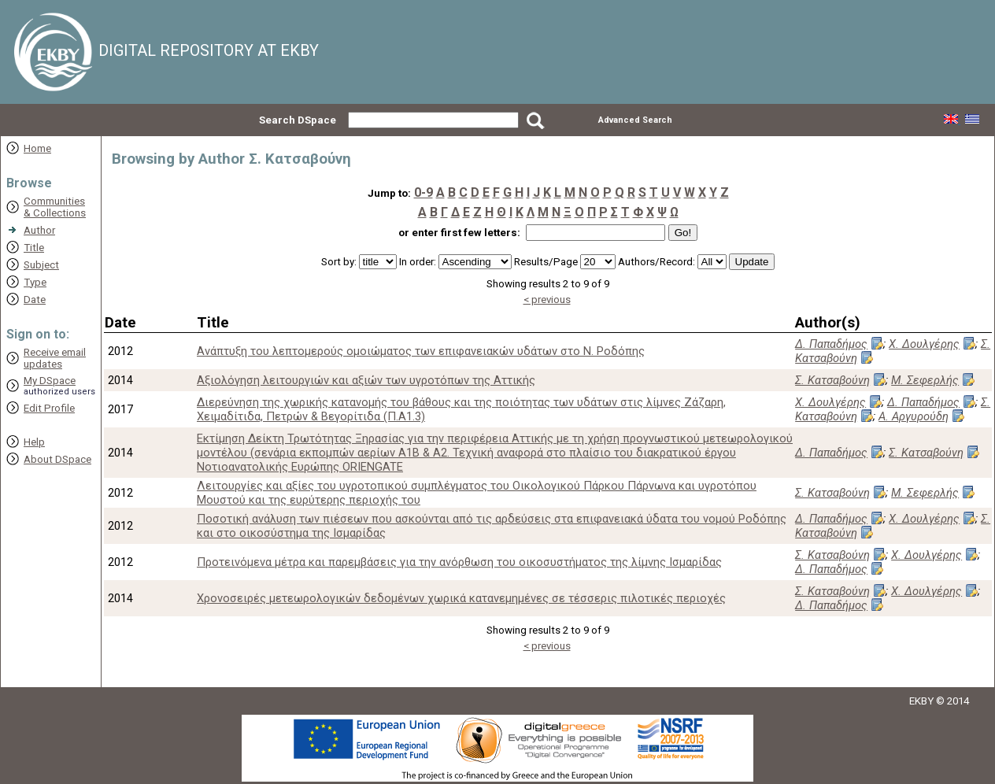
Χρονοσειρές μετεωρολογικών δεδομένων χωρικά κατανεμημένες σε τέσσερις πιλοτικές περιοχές (461, 598)
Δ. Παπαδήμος (831, 344)
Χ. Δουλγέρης (924, 344)
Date (35, 299)
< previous (547, 299)
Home (37, 148)
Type (35, 282)
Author (39, 230)
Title (34, 247)
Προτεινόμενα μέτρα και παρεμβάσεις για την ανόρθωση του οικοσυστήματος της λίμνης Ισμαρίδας (459, 562)
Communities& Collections (55, 207)
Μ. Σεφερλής (925, 380)
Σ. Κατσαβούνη (832, 380)
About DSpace (57, 459)
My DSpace (50, 380)
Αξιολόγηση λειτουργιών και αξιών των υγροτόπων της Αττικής (366, 380)
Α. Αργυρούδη (913, 416)
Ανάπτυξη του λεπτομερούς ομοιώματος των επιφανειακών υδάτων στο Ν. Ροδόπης (421, 351)
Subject (41, 265)
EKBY (921, 701)
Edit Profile (49, 408)
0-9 (423, 192)
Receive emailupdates (55, 358)
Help (34, 442)
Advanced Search (635, 120)
